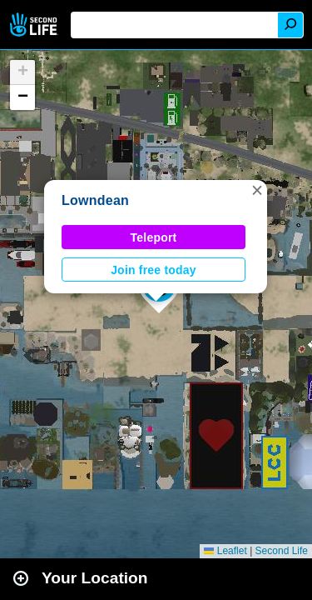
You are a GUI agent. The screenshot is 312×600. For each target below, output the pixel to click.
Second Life (35, 25)
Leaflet (225, 551)
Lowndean (95, 200)
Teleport (154, 237)
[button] (257, 190)
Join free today (153, 270)
